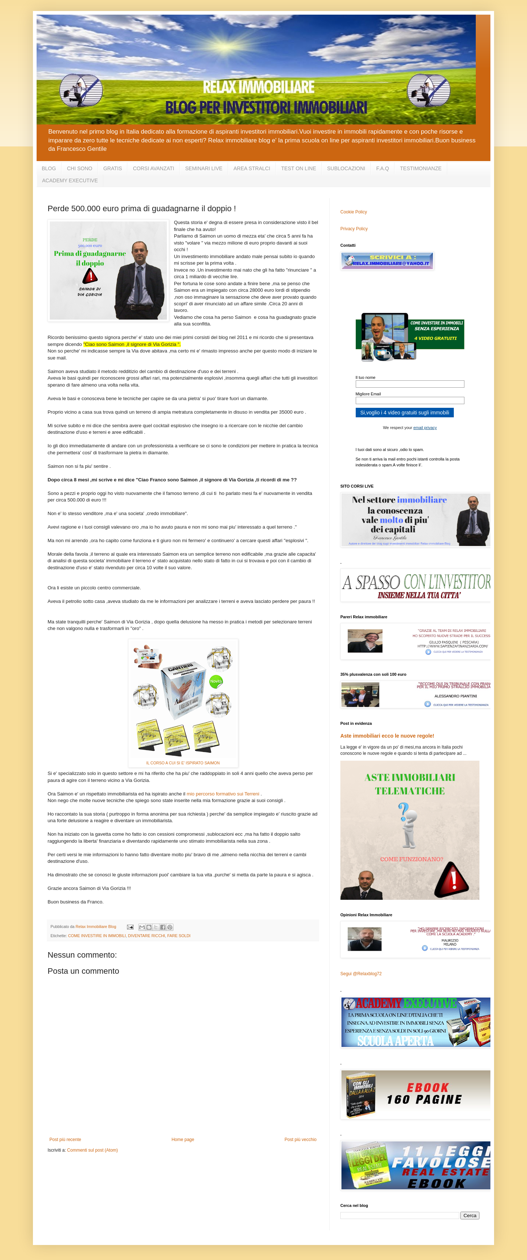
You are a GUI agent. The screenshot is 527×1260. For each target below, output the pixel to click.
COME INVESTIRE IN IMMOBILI (97, 935)
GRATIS (112, 168)
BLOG (49, 168)
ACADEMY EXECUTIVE (70, 180)
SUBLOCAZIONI (346, 168)
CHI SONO (79, 168)
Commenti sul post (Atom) (92, 1150)
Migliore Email (368, 394)
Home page (183, 1139)
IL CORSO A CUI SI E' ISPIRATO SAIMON (183, 763)
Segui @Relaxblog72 (361, 973)
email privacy (425, 427)
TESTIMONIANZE (421, 168)
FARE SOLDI (179, 935)
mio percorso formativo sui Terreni (223, 794)
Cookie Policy (353, 212)
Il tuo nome (365, 377)
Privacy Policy (354, 228)
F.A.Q (382, 168)
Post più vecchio (301, 1139)
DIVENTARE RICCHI (146, 935)
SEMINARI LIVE (204, 168)
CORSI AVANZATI (153, 168)
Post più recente (65, 1139)
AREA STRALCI (251, 168)
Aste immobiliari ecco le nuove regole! (387, 736)
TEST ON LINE (298, 168)
